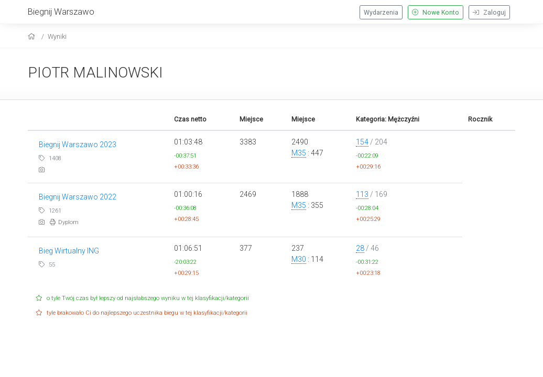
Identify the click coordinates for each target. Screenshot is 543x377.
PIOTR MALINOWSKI (95, 72)
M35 (298, 153)
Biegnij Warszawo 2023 (77, 144)
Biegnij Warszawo (61, 11)
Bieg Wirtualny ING (69, 251)
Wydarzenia (381, 12)
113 (362, 194)
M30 (298, 259)
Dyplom (64, 222)
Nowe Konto (435, 12)
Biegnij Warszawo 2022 (77, 197)
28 (360, 248)
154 (362, 142)
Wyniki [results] (57, 36)
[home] (33, 36)
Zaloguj (489, 12)
